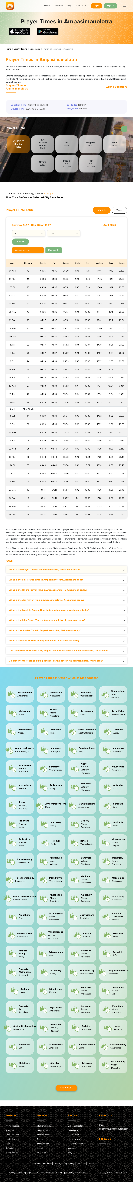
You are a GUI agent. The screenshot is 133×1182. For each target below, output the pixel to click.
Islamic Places (12, 1152)
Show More (66, 1088)
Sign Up (110, 6)
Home (47, 6)
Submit (20, 242)
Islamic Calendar (44, 1126)
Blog (69, 6)
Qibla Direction (12, 1135)
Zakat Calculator (75, 1126)
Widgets (72, 1148)
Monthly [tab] (102, 210)
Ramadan (10, 1148)
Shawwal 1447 (20, 225)
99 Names (41, 1152)
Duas (8, 1144)
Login (96, 6)
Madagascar (35, 49)
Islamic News (74, 1139)
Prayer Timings (12, 1126)
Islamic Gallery (43, 1135)
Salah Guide (73, 1130)
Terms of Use (121, 1173)
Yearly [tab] (119, 210)
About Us (58, 6)
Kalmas (40, 1148)
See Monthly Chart (22, 250)
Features (47, 1164)
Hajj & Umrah (73, 1135)
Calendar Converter (77, 1144)
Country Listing (20, 49)
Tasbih (40, 1139)
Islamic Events (43, 1130)
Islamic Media (43, 1144)
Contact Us (81, 6)
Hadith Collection (13, 1139)
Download (53, 250)
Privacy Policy (106, 1173)
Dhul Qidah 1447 (41, 225)
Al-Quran (10, 1130)
